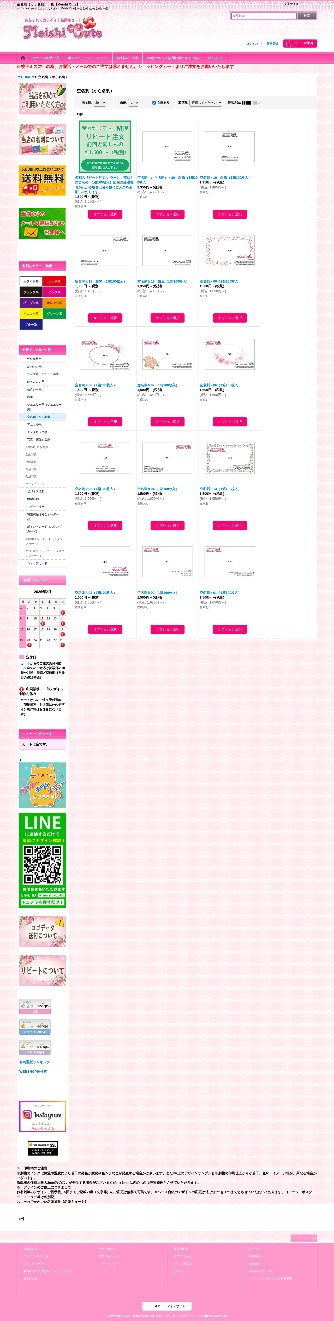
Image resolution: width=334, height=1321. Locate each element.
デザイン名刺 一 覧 (35, 1256)
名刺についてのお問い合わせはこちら (47, 1271)
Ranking (254, 1263)
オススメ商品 (182, 1256)
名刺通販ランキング (34, 1062)
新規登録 (272, 43)
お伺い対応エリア (185, 1263)
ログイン (252, 43)
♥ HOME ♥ (30, 1248)
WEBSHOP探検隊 (33, 1071)
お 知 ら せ (30, 1278)
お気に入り (181, 1271)
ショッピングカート (111, 1263)
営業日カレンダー (110, 1256)
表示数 (87, 102)
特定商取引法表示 (260, 1271)
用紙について (107, 1248)
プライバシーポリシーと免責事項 (270, 1278)
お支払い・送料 (33, 1263)
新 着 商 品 (181, 1248)
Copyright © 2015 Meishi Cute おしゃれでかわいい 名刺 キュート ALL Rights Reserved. (167, 1315)
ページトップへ (307, 1238)
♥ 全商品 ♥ (34, 358)
